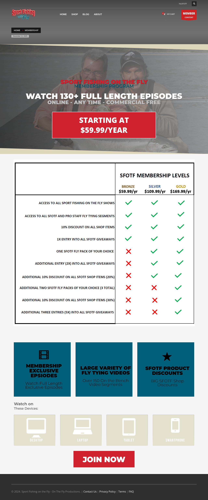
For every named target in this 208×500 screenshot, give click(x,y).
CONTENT (189, 15)
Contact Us (90, 491)
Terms (122, 491)
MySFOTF (183, 4)
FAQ (131, 491)
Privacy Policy (107, 491)
